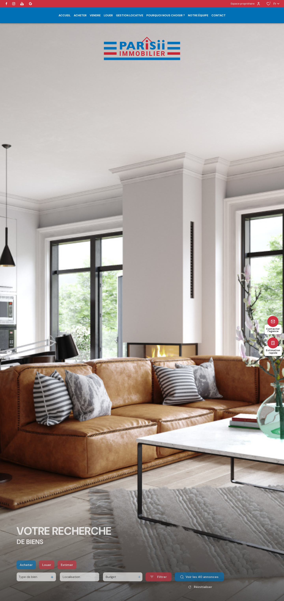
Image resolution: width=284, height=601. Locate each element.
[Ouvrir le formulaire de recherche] (159, 584)
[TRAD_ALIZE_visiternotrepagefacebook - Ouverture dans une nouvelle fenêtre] (6, 4)
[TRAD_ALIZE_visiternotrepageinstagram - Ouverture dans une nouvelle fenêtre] (13, 4)
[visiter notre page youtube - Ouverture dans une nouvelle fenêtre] (22, 4)
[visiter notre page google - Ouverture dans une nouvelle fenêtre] (30, 4)
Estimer (67, 572)
